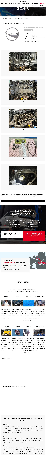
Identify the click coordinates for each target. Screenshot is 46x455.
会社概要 (27, 3)
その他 (31, 30)
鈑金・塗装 (14, 3)
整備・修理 (6, 3)
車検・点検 (10, 3)
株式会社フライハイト (21, 454)
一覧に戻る (24, 152)
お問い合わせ (41, 4)
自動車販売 (22, 3)
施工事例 (19, 3)
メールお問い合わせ (34, 185)
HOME (3, 3)
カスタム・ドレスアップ (33, 27)
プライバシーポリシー (5, 430)
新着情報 (38, 428)
